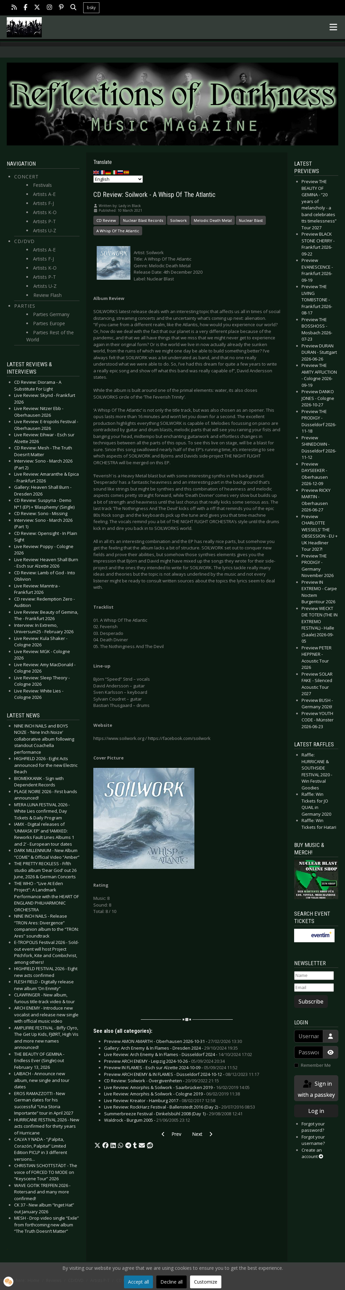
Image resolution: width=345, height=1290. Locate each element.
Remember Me (316, 1065)
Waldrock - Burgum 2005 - (147, 1120)
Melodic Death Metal (213, 220)
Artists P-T (44, 221)
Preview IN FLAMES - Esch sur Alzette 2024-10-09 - (171, 1067)
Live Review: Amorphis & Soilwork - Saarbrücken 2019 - (177, 1087)
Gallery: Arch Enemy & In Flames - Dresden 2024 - (171, 1048)
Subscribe (311, 1001)
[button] (97, 1146)
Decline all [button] (171, 1282)
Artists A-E (44, 194)
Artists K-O (45, 212)
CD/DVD (24, 241)
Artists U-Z (44, 230)
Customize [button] (205, 1282)
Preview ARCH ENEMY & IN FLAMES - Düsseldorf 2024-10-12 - (181, 1074)
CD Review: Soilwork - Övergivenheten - (161, 1081)
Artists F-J (43, 203)
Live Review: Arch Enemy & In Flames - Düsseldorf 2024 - (178, 1054)
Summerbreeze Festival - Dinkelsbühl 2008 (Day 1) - (173, 1114)
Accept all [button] (138, 1282)
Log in (316, 1111)
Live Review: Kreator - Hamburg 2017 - (159, 1100)
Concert (26, 176)
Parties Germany (51, 314)
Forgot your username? (313, 1140)
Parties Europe (49, 323)
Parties (24, 306)
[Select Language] (118, 179)
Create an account (312, 1153)
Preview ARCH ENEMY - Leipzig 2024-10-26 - (164, 1061)
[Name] (314, 975)
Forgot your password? (313, 1127)
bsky (91, 7)
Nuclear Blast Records (143, 220)
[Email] (314, 987)
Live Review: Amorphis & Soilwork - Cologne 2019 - (172, 1094)
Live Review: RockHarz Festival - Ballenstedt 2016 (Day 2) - (179, 1107)
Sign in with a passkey (316, 1088)
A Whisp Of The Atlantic (117, 230)
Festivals (42, 185)
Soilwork (178, 220)
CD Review (106, 220)
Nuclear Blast (251, 220)
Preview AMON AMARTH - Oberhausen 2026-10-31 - (173, 1041)
